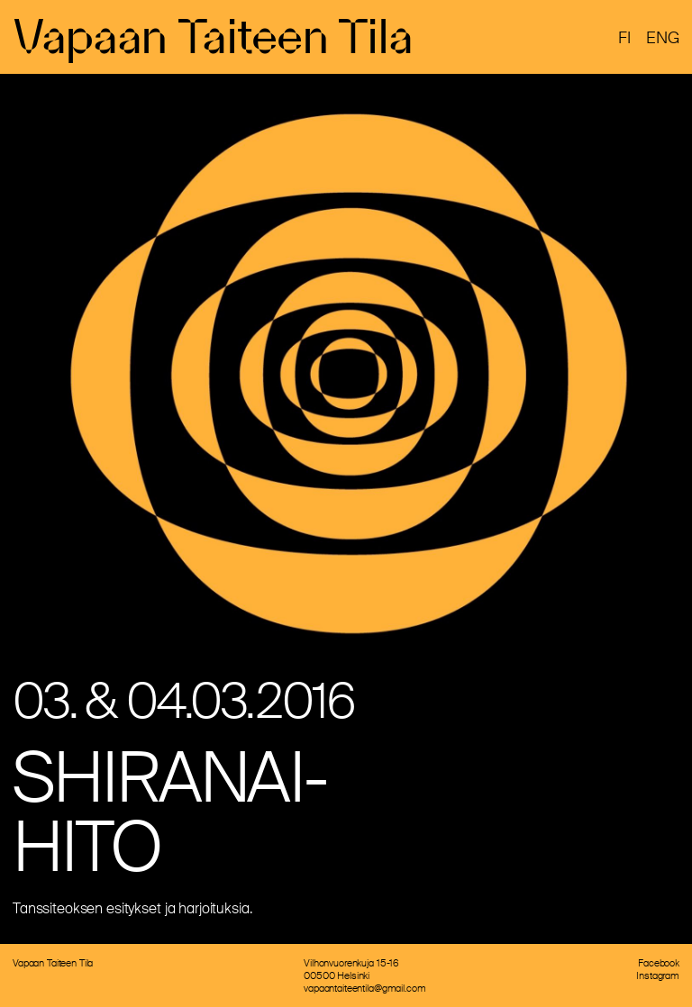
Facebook (658, 963)
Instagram (657, 975)
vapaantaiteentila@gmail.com (364, 988)
